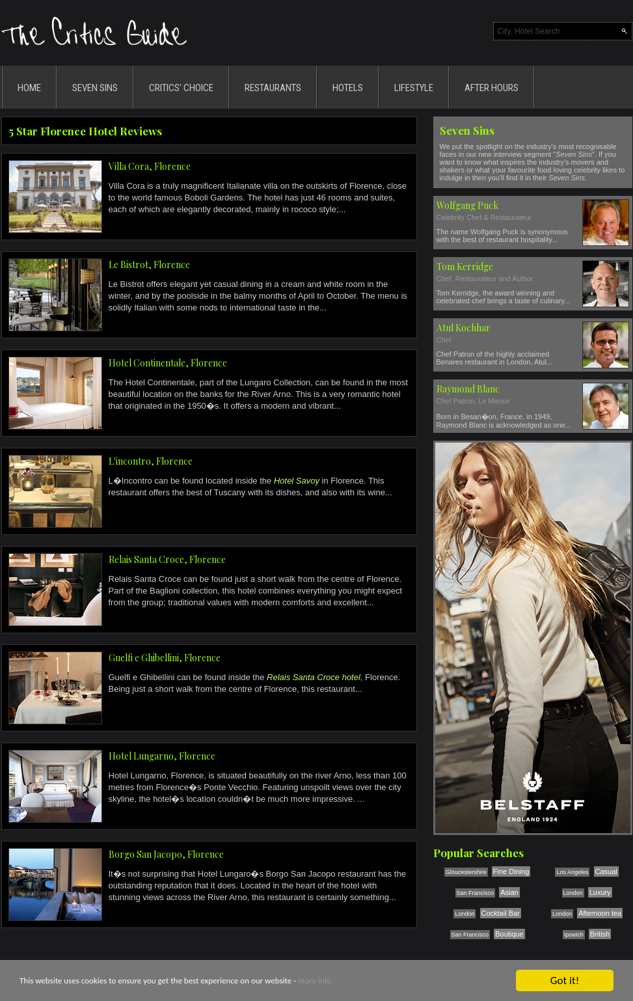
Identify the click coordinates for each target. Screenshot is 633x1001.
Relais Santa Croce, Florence (167, 559)
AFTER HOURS (492, 88)
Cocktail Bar (500, 913)
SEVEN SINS (95, 88)
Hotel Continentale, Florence (168, 363)
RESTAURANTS (273, 88)
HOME (29, 88)
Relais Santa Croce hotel (313, 677)
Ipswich (574, 934)
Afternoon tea (599, 913)
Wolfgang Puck (467, 205)
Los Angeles (572, 872)
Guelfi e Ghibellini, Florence (165, 657)
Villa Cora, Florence (150, 166)
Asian (509, 892)
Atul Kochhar (464, 328)
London (573, 893)
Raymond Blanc (468, 389)
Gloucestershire (466, 872)
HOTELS (347, 88)
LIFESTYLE (413, 88)
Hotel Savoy (296, 481)
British (600, 934)
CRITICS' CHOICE (181, 88)
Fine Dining (511, 871)
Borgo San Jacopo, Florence (166, 854)
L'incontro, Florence (151, 461)
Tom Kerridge (465, 266)
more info (314, 982)
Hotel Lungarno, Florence (162, 756)
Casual (606, 871)
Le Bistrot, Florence (149, 264)
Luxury (600, 892)
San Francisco (475, 893)
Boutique (509, 934)
